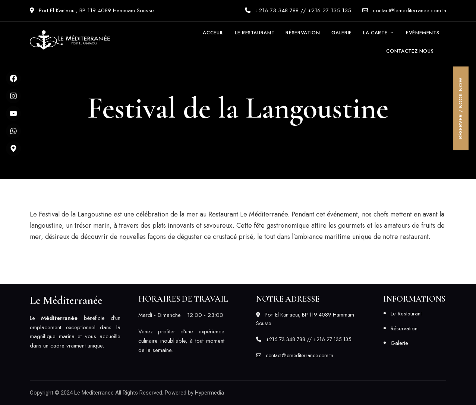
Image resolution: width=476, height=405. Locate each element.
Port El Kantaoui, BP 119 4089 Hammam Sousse (92, 10)
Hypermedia (209, 392)
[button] (410, 51)
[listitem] (75, 332)
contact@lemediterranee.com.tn (404, 10)
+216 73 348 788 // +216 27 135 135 (298, 10)
